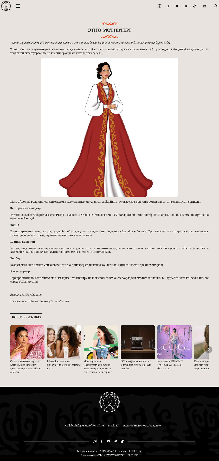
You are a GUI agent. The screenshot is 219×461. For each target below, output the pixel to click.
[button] (208, 349)
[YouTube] (177, 6)
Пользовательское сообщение (142, 425)
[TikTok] (194, 6)
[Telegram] (186, 6)
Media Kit (113, 425)
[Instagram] (160, 6)
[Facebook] (168, 6)
